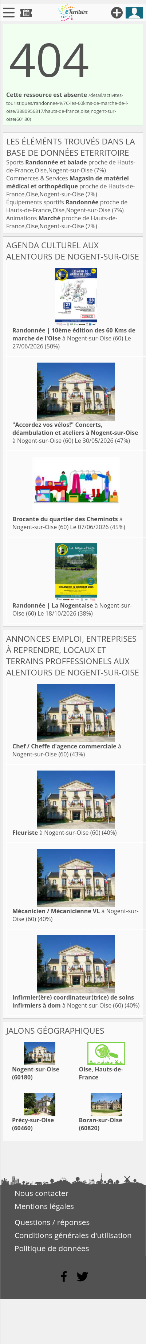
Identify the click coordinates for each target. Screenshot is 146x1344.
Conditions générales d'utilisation (73, 1235)
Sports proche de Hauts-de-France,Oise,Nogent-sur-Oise (70, 166)
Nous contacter (41, 1193)
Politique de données (52, 1248)
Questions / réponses (52, 1222)
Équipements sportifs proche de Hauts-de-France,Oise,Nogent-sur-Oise (66, 206)
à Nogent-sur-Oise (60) (73, 334)
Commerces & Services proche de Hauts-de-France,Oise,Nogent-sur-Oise (70, 186)
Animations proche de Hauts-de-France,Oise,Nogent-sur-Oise (61, 222)
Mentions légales (44, 1206)
